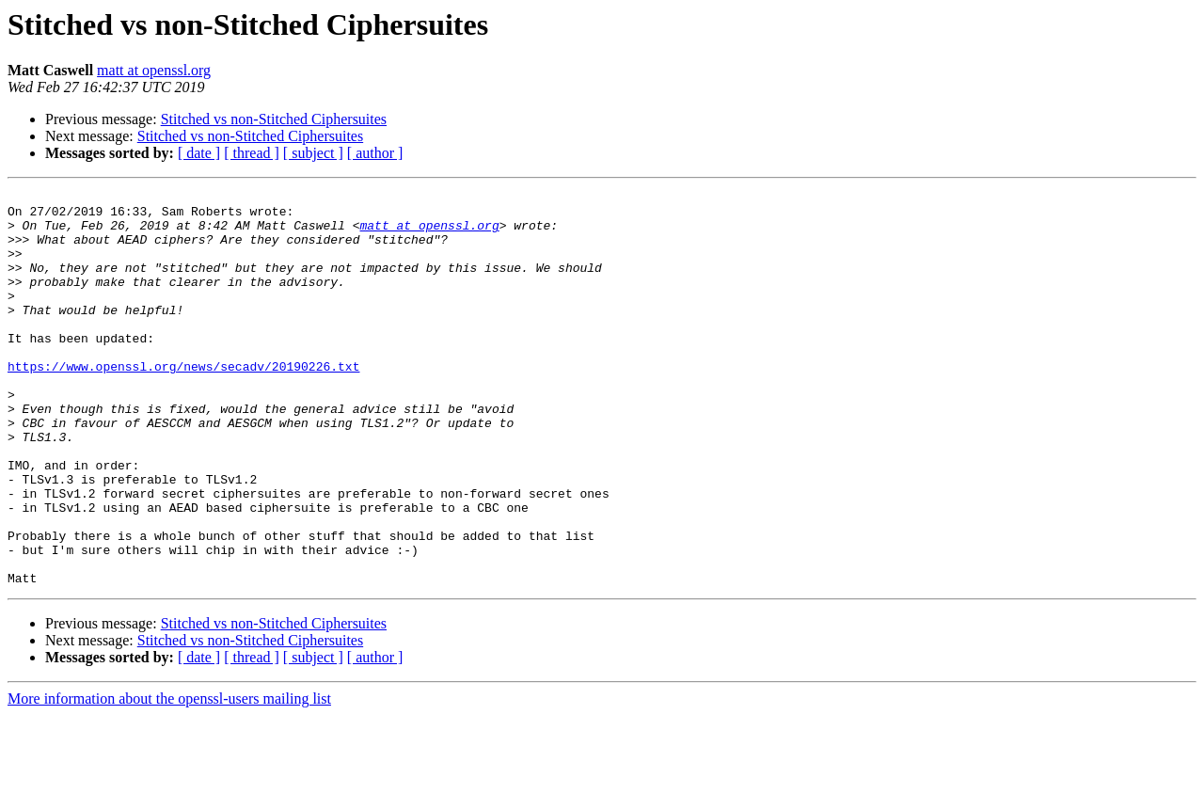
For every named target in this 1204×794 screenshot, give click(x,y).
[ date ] (199, 153)
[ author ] (375, 153)
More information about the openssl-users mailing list (169, 778)
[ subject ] (313, 153)
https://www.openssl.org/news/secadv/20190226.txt (183, 402)
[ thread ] (251, 153)
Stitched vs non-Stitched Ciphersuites (274, 119)
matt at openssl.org (154, 70)
